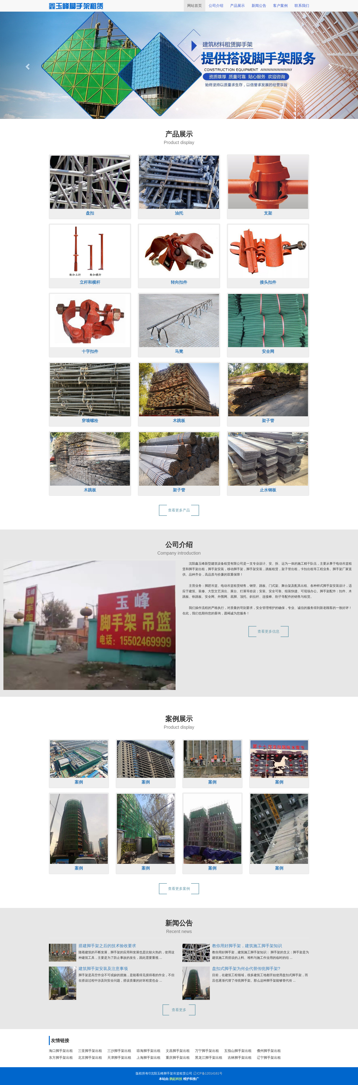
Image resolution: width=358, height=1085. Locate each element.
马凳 (179, 351)
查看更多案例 (179, 889)
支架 (268, 213)
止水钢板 (268, 490)
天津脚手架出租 (119, 1057)
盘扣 (90, 213)
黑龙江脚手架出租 (208, 1057)
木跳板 (179, 420)
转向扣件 (179, 282)
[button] (27, 65)
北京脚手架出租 (90, 1057)
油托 (179, 213)
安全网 (268, 351)
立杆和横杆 (90, 282)
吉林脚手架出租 (240, 1057)
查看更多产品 (179, 510)
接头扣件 (268, 282)
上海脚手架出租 (149, 1057)
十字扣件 (90, 351)
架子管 (268, 420)
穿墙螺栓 (90, 420)
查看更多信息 (268, 631)
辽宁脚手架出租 (269, 1057)
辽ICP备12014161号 (207, 1073)
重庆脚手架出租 (178, 1057)
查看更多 (179, 1010)
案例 (79, 782)
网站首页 (194, 6)
